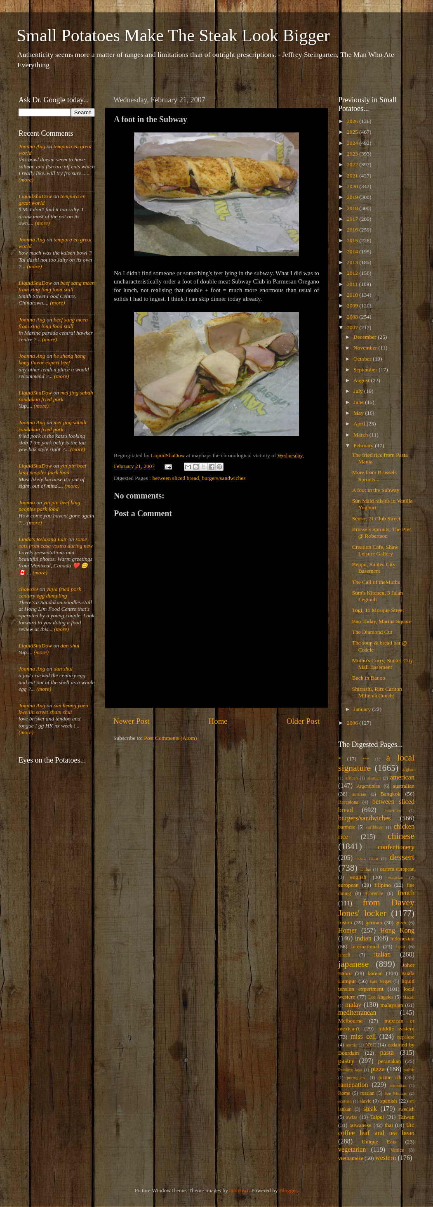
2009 (353, 305)
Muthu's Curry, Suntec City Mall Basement (382, 663)
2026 (353, 121)
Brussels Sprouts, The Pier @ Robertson (381, 532)
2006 (353, 723)
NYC (370, 1045)
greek (401, 923)
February (364, 445)
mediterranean (357, 1012)
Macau (408, 996)
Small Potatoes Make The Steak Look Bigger (173, 35)
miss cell (363, 1036)
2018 (353, 208)
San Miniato (395, 1093)
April (360, 423)
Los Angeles (380, 997)
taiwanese (360, 1125)
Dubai (365, 869)
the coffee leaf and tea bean (376, 1129)
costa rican (367, 858)
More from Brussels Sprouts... (374, 475)
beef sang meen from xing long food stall (57, 286)
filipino (382, 885)
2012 (353, 273)
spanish (388, 1101)
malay (353, 1005)
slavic (365, 1101)
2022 (353, 164)
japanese (353, 964)
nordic (351, 1044)
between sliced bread (175, 478)
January (362, 709)
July (358, 391)
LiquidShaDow (35, 196)
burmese (346, 827)
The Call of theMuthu (376, 582)
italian (382, 954)
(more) (26, 180)
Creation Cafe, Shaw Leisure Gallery (375, 550)
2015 (353, 240)
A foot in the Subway (376, 490)
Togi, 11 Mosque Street (378, 610)
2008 (353, 317)
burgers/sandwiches (223, 478)
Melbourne (350, 1021)
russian (367, 1093)
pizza (378, 1069)
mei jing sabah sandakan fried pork (56, 396)
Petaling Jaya (350, 1069)
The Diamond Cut (372, 632)
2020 (353, 186)
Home (218, 721)
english (358, 877)
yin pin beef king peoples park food (52, 469)
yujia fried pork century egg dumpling (50, 592)
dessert (402, 857)
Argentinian (368, 786)
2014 (353, 251)
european (348, 885)
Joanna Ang (32, 146)
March (361, 435)
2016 (353, 230)
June (359, 402)
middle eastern (396, 1028)
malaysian (392, 1005)
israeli (344, 955)
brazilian (393, 810)
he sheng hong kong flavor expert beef (52, 359)
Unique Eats (379, 1142)
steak (370, 1109)
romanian (398, 1085)
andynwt (239, 1190)
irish (400, 947)
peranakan (389, 1061)
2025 (353, 132)
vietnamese (350, 1158)
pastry (346, 1061)
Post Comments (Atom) (170, 738)
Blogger (288, 1190)
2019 (353, 197)
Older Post (303, 721)
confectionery (396, 847)
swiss (351, 1117)
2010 (353, 295)
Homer (347, 930)
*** (365, 758)
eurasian (395, 877)
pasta (387, 1052)
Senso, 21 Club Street (376, 518)
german (373, 922)
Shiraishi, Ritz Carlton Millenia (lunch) (377, 692)
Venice (397, 1150)
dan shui (69, 645)
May (359, 413)
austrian (359, 793)
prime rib (390, 1077)
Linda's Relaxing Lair (43, 539)
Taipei (377, 1117)
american (402, 777)
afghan (408, 769)
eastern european (397, 869)
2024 (353, 143)
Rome (344, 1093)
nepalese (405, 1037)
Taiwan (406, 1117)
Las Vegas (380, 981)
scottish (345, 1100)
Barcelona (348, 802)
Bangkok (390, 794)
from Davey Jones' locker (376, 908)
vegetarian (352, 1149)
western (385, 1158)
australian (403, 786)
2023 (353, 154)
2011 (353, 284)
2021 (353, 175)
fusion (345, 922)
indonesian (403, 938)
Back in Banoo (368, 678)
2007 (353, 327)
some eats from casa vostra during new (56, 542)
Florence (374, 893)
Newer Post (131, 721)
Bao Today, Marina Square (382, 621)
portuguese (356, 1077)
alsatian (374, 777)
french (406, 893)
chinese (401, 836)
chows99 (28, 589)
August (362, 380)
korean (375, 973)
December (365, 337)
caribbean (375, 826)
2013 (353, 262)
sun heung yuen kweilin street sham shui (53, 708)
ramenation (353, 1085)
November (365, 348)
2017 (353, 219)
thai (389, 1125)
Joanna (27, 502)
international (365, 946)
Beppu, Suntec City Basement (373, 567)
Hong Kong (397, 930)
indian (363, 938)
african (352, 777)
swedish (406, 1109)
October (363, 359)
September (366, 369)
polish (409, 1069)
